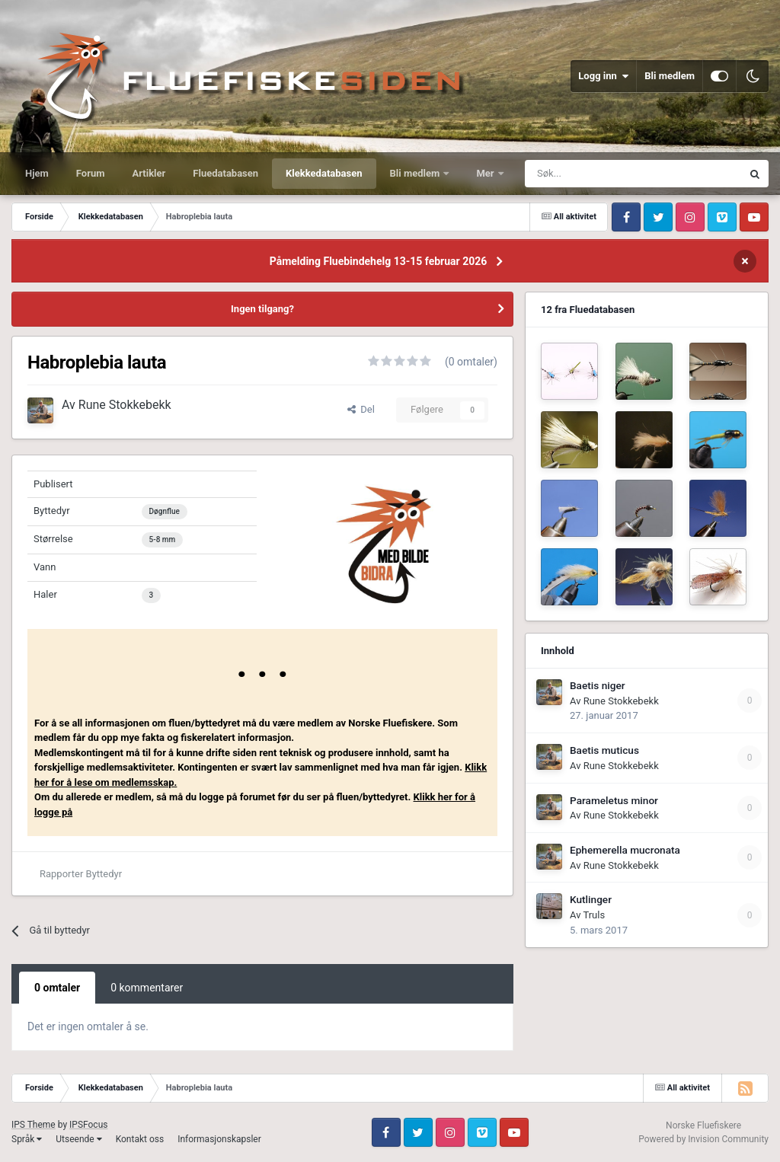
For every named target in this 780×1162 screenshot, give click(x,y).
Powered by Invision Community (703, 1139)
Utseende (78, 1139)
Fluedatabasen (225, 173)
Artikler (149, 173)
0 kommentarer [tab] (146, 988)
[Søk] (587, 173)
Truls (594, 915)
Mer (486, 173)
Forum (90, 173)
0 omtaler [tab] (57, 988)
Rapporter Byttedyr (81, 873)
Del (361, 409)
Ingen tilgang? (262, 308)
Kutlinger (591, 899)
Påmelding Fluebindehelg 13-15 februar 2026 (379, 261)
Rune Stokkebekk (124, 404)
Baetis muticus (604, 750)
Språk (26, 1139)
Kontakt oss (140, 1139)
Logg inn (603, 76)
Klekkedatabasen (324, 173)
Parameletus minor (614, 800)
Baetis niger (597, 685)
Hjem (37, 173)
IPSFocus (88, 1124)
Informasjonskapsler (219, 1139)
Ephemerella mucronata (625, 850)
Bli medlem (669, 75)
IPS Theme (33, 1124)
